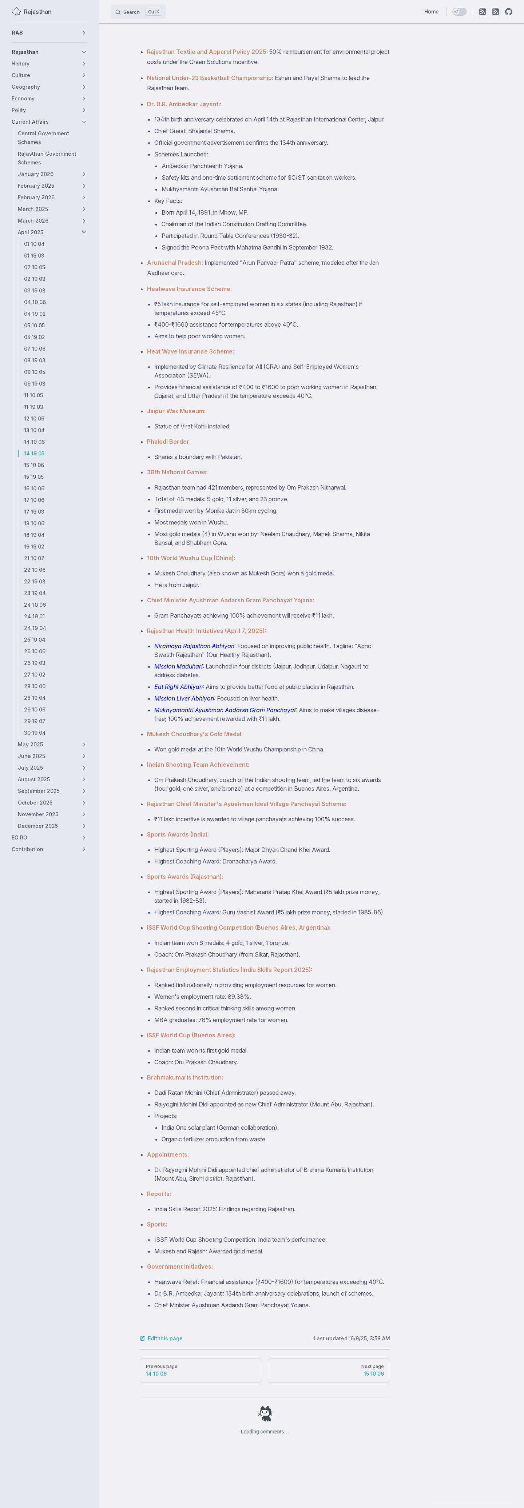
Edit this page (161, 1338)
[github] (508, 11)
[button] (49, 33)
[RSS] (482, 11)
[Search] (138, 11)
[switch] (459, 12)
